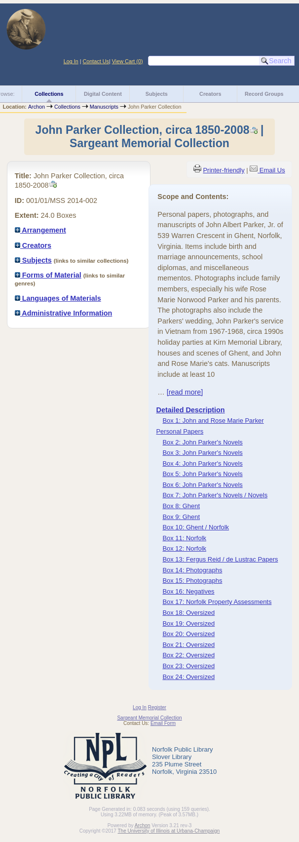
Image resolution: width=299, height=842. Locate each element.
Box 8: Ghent (181, 506)
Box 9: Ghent (181, 517)
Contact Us (96, 61)
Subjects (157, 94)
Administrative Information (63, 313)
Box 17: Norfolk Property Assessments (216, 601)
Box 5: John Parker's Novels (202, 474)
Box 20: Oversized (188, 634)
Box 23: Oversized (188, 666)
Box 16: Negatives (188, 591)
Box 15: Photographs (192, 580)
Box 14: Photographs (192, 570)
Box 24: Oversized (188, 677)
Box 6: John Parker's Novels (202, 484)
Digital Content (103, 94)
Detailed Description (190, 410)
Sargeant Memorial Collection (149, 718)
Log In (71, 61)
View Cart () (127, 61)
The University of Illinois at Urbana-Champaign (169, 831)
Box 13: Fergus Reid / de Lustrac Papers (220, 559)
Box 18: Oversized (188, 612)
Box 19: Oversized (188, 623)
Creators (210, 94)
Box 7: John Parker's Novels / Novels (214, 495)
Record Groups (264, 94)
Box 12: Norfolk (184, 548)
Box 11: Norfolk (184, 538)
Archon (36, 107)
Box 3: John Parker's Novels (202, 452)
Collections (49, 94)
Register (157, 707)
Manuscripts (104, 107)
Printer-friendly (223, 170)
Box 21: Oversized (188, 644)
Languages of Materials (58, 298)
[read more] (185, 392)
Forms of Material (48, 275)
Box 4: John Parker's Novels (202, 463)
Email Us (272, 170)
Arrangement (40, 230)
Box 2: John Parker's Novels (202, 442)
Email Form (163, 723)
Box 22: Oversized (188, 655)
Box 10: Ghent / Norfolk (195, 527)
